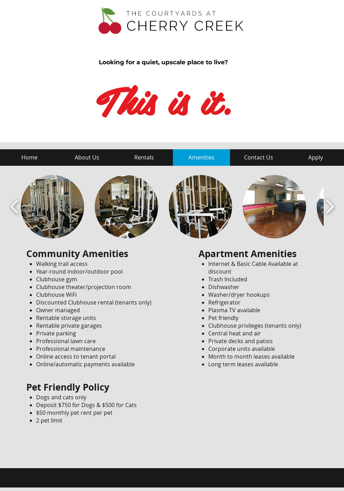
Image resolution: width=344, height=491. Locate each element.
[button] (52, 206)
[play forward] (330, 207)
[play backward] (14, 207)
